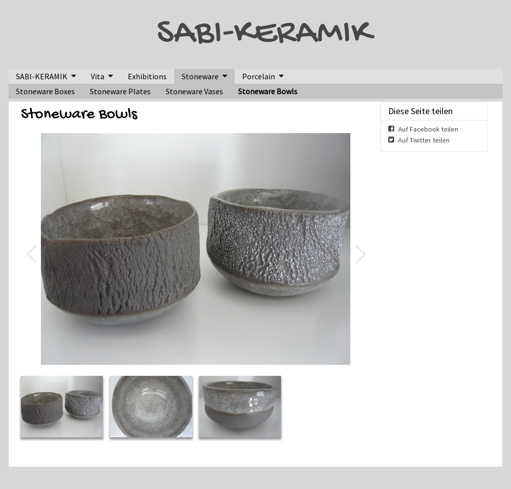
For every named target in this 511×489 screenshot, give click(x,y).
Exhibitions (147, 76)
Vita (97, 76)
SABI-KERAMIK (264, 34)
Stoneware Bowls (267, 91)
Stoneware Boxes (45, 91)
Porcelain (258, 76)
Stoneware (200, 76)
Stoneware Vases (194, 91)
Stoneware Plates (120, 91)
